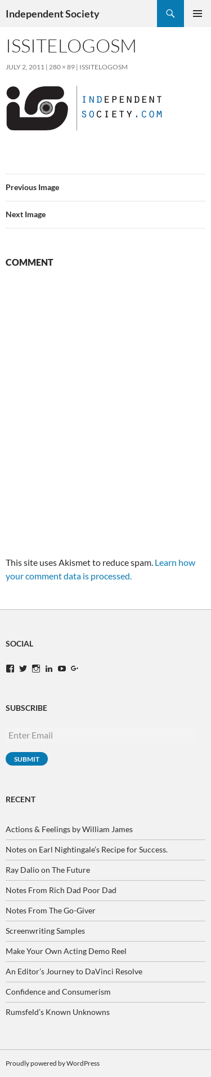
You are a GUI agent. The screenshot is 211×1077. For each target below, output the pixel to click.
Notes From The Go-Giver (51, 910)
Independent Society (53, 13)
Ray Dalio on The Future (48, 869)
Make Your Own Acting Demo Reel (66, 951)
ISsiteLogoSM (103, 67)
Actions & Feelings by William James (69, 829)
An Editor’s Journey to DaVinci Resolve (74, 971)
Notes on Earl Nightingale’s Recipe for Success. (87, 849)
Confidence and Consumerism (58, 991)
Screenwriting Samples (45, 930)
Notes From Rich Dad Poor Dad (61, 890)
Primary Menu (197, 13)
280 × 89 (62, 67)
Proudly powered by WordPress (53, 1063)
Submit (26, 759)
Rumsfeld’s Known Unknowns (58, 1012)
